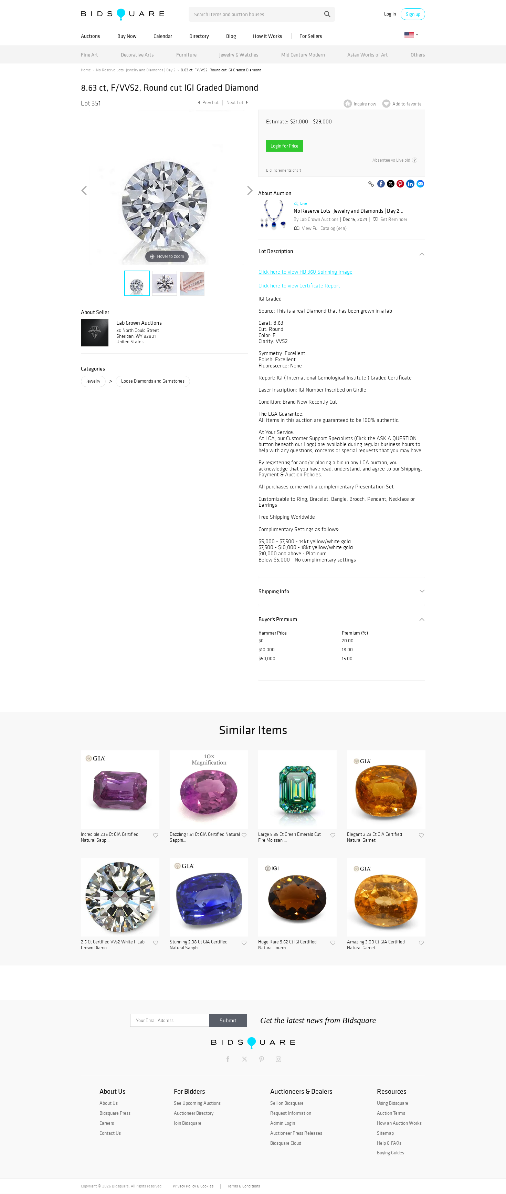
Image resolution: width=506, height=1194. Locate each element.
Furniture (186, 54)
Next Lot (237, 102)
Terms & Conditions (244, 1186)
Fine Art (89, 54)
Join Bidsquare (187, 1123)
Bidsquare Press (114, 1113)
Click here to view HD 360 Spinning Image (305, 272)
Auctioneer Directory (193, 1113)
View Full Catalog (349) (320, 228)
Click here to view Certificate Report (299, 285)
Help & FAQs (389, 1143)
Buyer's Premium (278, 619)
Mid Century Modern (303, 54)
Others (418, 54)
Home (86, 70)
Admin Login (282, 1123)
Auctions (90, 36)
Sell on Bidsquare (287, 1103)
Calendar (163, 36)
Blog (231, 36)
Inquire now (365, 104)
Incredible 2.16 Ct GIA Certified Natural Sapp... (109, 837)
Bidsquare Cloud (285, 1143)
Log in (390, 14)
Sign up (413, 14)
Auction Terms (391, 1113)
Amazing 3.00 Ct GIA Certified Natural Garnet (376, 945)
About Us (108, 1103)
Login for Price (284, 146)
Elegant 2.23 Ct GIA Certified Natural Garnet (374, 837)
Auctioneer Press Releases (296, 1133)
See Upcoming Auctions (197, 1103)
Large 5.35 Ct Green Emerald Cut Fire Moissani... (289, 837)
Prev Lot (207, 102)
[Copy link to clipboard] (371, 184)
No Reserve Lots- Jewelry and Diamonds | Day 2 (136, 70)
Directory (199, 36)
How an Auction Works (399, 1123)
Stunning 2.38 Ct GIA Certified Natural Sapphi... (199, 945)
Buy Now (126, 36)
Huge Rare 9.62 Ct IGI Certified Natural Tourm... (287, 945)
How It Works (267, 36)
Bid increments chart (283, 170)
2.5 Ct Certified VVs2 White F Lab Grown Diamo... (113, 945)
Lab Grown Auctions (139, 322)
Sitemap (385, 1133)
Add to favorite (407, 104)
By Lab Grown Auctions (316, 219)
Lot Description (276, 251)
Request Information (290, 1113)
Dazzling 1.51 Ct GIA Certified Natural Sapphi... (205, 837)
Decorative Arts (137, 54)
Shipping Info (274, 591)
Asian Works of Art (367, 54)
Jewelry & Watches (239, 54)
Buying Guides (390, 1153)
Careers (106, 1123)
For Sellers (310, 36)
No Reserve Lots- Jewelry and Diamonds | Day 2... (348, 211)
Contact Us (110, 1133)
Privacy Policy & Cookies (193, 1186)
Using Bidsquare (392, 1103)
